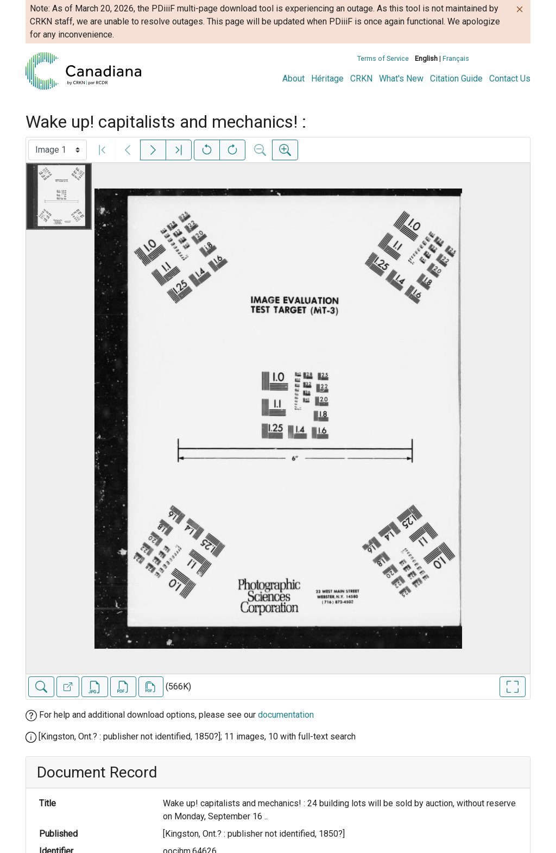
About (293, 78)
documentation (286, 715)
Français (456, 58)
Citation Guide (456, 78)
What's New (401, 78)
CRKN (361, 78)
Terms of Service (383, 58)
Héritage (327, 78)
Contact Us (509, 78)
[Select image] (57, 150)
